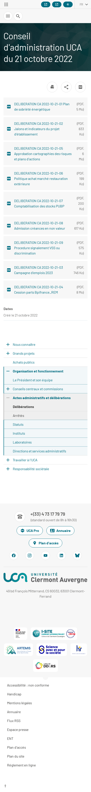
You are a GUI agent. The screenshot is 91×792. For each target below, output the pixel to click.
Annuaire (60, 530)
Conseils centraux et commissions (38, 389)
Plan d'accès (45, 543)
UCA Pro (29, 530)
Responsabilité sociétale (31, 469)
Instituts (19, 433)
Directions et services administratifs (39, 451)
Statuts (18, 424)
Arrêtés (18, 415)
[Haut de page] (45, 786)
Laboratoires (22, 442)
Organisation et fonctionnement (38, 371)
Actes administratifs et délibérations (42, 398)
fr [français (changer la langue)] (81, 4)
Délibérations (23, 406)
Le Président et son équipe (33, 380)
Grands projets (23, 353)
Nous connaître (24, 344)
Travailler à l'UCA (25, 460)
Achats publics (23, 362)
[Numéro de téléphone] (46, 517)
